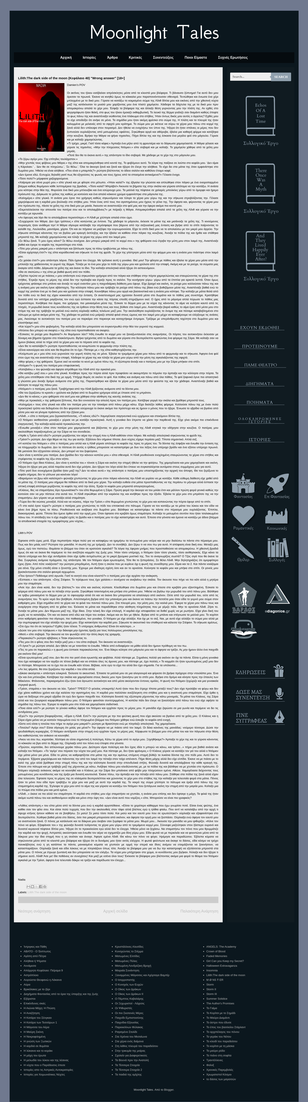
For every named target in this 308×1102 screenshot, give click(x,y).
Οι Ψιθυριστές (123, 1008)
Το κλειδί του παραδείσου (221, 1041)
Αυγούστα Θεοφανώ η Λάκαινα (43, 979)
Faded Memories (216, 956)
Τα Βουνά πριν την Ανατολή (132, 1060)
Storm (210, 984)
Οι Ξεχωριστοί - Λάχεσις (130, 1003)
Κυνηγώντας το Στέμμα (129, 951)
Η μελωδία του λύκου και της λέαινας (46, 1060)
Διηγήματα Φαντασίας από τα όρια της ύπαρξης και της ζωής (61, 994)
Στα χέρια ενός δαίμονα (129, 1041)
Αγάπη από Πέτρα (35, 956)
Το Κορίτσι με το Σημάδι (220, 1013)
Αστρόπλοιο (31, 975)
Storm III (211, 994)
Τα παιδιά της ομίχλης (128, 1074)
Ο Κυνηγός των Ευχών (129, 984)
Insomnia (212, 970)
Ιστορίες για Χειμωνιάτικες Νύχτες (44, 1074)
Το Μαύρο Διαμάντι (218, 1017)
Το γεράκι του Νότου (218, 1036)
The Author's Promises (220, 1003)
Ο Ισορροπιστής (125, 979)
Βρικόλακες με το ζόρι (37, 989)
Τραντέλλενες (214, 1060)
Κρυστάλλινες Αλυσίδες (129, 946)
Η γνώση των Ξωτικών (38, 1041)
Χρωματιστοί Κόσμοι (218, 1074)
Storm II (211, 989)
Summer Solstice (216, 998)
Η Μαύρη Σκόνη (33, 1031)
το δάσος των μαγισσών (221, 1079)
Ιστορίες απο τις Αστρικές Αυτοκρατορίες (48, 1069)
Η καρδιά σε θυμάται (36, 1046)
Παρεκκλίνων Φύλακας (129, 1027)
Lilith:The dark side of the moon (47, 892)
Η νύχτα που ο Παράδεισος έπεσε (44, 1065)
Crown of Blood (215, 951)
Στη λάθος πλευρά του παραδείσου (136, 1046)
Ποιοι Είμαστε (196, 57)
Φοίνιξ (210, 1065)
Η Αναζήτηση (32, 1013)
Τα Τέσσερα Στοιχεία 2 (128, 1069)
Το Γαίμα (211, 1008)
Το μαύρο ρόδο (215, 1050)
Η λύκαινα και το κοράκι (38, 1050)
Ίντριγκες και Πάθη (35, 946)
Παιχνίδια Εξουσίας (127, 1022)
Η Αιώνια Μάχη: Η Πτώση (39, 1008)
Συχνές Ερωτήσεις (233, 57)
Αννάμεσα (30, 965)
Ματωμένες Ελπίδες (127, 956)
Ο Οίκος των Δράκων (128, 989)
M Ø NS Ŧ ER (214, 979)
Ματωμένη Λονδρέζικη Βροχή (133, 965)
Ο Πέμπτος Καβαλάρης (129, 998)
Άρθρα (112, 57)
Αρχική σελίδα (115, 911)
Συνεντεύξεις (163, 57)
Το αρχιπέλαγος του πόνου (222, 1031)
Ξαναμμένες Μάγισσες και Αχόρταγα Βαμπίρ (142, 975)
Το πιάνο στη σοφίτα (218, 1055)
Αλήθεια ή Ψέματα (35, 961)
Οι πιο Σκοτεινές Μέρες (129, 1013)
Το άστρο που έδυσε (218, 1022)
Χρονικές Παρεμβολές (219, 1069)
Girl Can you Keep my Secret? (225, 961)
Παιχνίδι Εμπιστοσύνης (129, 1017)
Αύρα (27, 984)
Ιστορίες (89, 57)
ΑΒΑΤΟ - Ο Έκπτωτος (37, 951)
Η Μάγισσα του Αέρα (36, 1027)
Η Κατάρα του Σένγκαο (38, 1017)
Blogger (168, 1089)
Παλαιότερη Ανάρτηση (199, 911)
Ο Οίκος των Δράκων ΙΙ (129, 994)
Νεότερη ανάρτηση (34, 911)
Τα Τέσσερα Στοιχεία (127, 1065)
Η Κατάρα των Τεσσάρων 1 (40, 1022)
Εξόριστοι (30, 998)
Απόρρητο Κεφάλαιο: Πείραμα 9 (43, 970)
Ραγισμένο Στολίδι (126, 1031)
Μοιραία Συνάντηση (127, 970)
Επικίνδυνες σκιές (35, 1003)
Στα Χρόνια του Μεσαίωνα (131, 1036)
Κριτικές (135, 57)
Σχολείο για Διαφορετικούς (131, 1055)
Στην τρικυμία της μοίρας (130, 1050)
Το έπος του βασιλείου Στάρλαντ (226, 1027)
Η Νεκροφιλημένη (34, 1036)
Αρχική (66, 57)
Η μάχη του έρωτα (35, 1055)
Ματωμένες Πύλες (126, 961)
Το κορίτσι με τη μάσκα (220, 1046)
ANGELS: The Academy (221, 946)
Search (281, 77)
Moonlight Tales (154, 32)
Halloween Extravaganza (221, 965)
